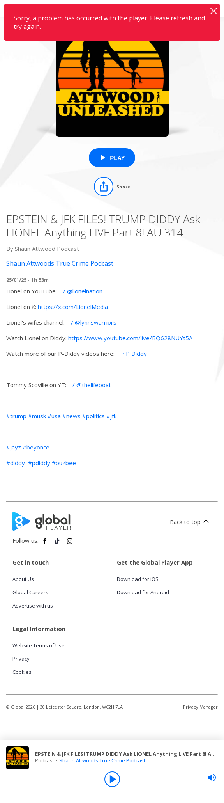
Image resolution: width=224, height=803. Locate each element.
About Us (23, 579)
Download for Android (143, 592)
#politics (93, 416)
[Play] (112, 779)
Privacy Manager (200, 706)
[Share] (112, 186)
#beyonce (36, 447)
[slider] (212, 777)
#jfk (111, 416)
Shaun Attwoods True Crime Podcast (102, 760)
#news (71, 416)
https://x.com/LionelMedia (73, 307)
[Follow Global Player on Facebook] (44, 544)
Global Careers (30, 592)
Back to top (191, 521)
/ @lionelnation (82, 291)
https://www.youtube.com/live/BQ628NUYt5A (130, 338)
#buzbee (64, 463)
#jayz (13, 447)
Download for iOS (138, 579)
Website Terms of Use (38, 645)
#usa (54, 416)
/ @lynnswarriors (93, 322)
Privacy (21, 658)
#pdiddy (39, 463)
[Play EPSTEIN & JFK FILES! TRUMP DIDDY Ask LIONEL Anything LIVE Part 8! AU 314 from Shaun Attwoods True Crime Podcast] (112, 157)
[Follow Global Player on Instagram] (69, 544)
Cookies (22, 671)
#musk (37, 416)
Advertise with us (32, 605)
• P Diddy (134, 353)
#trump (16, 416)
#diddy (15, 463)
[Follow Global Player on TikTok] (57, 544)
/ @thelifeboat (91, 385)
